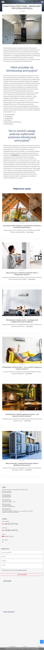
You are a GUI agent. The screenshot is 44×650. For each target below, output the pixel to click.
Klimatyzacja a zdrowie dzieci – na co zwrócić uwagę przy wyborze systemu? (22, 368)
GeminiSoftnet (12, 646)
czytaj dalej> (30, 232)
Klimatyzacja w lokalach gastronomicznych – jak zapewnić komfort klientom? (22, 415)
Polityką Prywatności (31, 648)
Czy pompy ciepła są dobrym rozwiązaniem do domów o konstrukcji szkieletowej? (22, 226)
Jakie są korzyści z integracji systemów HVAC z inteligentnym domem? (22, 273)
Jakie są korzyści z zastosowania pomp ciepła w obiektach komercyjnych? (22, 464)
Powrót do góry (42, 642)
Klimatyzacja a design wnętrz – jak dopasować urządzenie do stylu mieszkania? (22, 321)
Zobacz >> (25, 646)
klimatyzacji (15, 155)
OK (37, 648)
